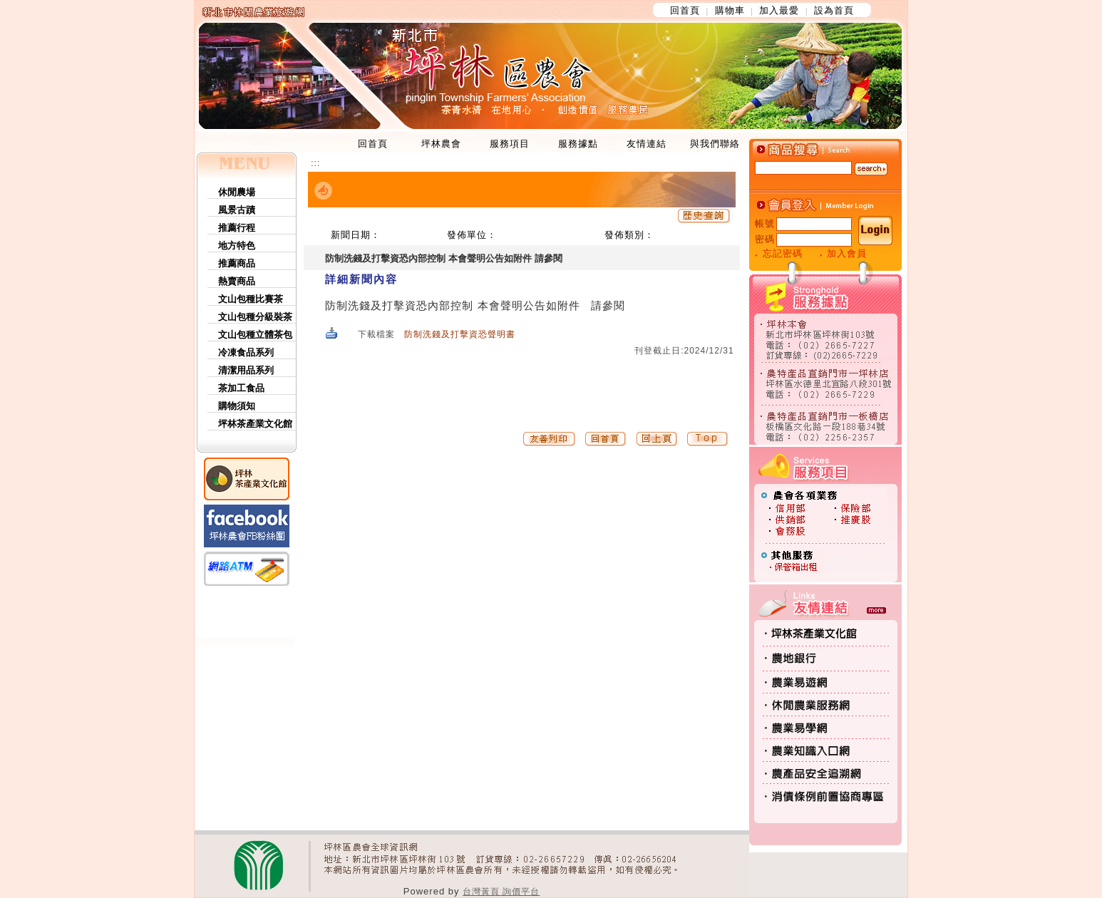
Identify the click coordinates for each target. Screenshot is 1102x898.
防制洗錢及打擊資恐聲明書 (459, 334)
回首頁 (685, 10)
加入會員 (847, 253)
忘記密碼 (783, 253)
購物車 (730, 10)
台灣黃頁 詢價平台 (501, 892)
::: (315, 163)
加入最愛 (779, 10)
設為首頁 (834, 10)
